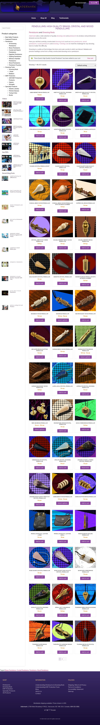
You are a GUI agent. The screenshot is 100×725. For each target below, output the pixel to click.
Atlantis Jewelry (14, 89)
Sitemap (71, 691)
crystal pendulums (43, 44)
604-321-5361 (75, 706)
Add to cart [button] (39, 99)
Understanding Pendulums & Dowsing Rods (49, 685)
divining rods (64, 44)
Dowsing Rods (13, 69)
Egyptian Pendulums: (15, 54)
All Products (7, 693)
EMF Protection (10, 76)
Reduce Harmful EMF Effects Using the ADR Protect (16, 305)
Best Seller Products (11, 37)
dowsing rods (61, 36)
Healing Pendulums (15, 56)
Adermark (32, 36)
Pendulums (8, 41)
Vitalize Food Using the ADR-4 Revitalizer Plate (16, 219)
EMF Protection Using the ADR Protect (17, 103)
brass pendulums (76, 41)
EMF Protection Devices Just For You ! (17, 127)
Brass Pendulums (14, 48)
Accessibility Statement (75, 689)
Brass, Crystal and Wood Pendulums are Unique (16, 205)
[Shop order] (86, 65)
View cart (90, 58)
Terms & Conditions (74, 687)
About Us (38, 691)
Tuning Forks (13, 93)
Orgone (11, 82)
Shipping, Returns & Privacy (77, 685)
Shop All (44, 18)
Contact (38, 693)
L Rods (11, 71)
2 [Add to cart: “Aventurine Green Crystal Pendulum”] (62, 659)
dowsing (56, 44)
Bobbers (11, 74)
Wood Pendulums (14, 63)
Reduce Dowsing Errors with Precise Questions (15, 291)
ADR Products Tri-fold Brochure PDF (18, 166)
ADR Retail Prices (18, 119)
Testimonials (64, 18)
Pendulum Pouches (15, 65)
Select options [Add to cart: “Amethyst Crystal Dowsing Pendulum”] (62, 320)
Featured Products (11, 39)
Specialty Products (11, 86)
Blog (53, 18)
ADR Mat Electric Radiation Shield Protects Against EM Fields (16, 234)
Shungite (12, 84)
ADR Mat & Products (16, 144)
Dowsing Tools (10, 67)
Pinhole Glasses (14, 91)
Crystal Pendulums (23, 670)
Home (34, 18)
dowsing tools (60, 41)
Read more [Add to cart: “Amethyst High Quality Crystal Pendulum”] (85, 468)
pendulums (73, 36)
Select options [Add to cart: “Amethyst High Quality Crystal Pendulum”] (62, 503)
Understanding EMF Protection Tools (47, 687)
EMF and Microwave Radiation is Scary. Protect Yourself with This (16, 277)
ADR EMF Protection (16, 135)
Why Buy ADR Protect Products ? (18, 110)
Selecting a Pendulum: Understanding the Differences (16, 176)
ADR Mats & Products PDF (17, 156)
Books (11, 95)
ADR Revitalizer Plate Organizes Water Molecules (16, 247)
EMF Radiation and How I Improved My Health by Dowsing (15, 190)
